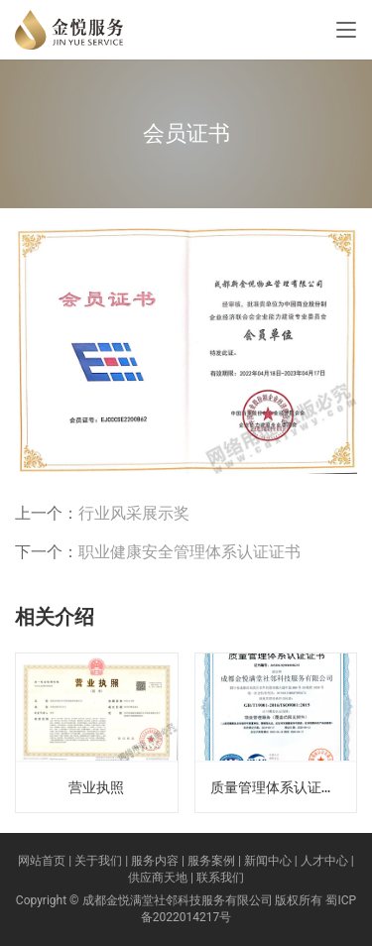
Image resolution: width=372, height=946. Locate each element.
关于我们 (98, 861)
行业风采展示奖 (133, 513)
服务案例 (211, 861)
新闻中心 (268, 861)
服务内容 (155, 861)
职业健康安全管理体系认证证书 (189, 551)
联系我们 (220, 878)
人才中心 (324, 861)
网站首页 (41, 861)
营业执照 (96, 787)
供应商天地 (157, 878)
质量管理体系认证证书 (279, 787)
